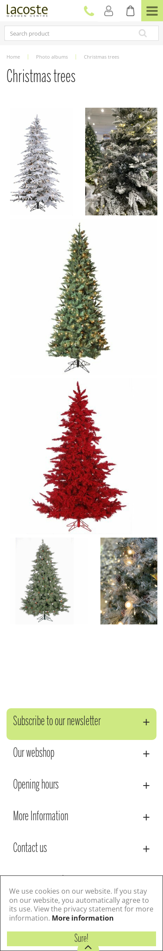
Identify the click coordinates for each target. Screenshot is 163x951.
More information (83, 918)
